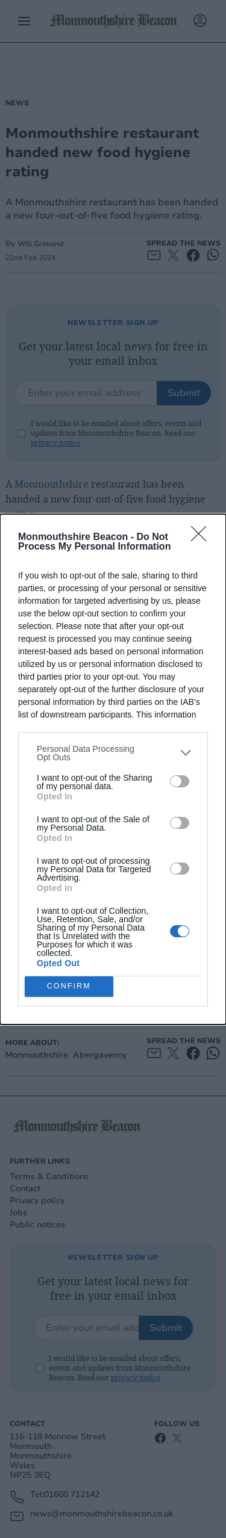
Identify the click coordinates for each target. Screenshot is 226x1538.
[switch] (179, 781)
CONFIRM (69, 986)
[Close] (202, 537)
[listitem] (113, 753)
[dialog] (113, 769)
